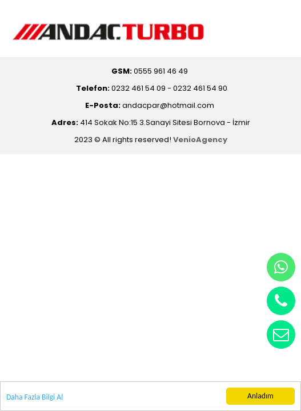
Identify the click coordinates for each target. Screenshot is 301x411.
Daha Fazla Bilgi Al (34, 397)
